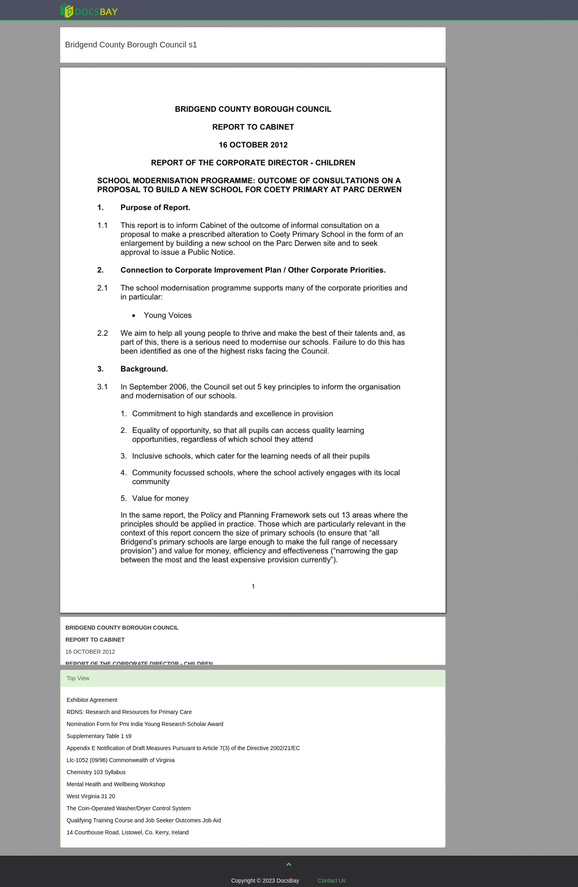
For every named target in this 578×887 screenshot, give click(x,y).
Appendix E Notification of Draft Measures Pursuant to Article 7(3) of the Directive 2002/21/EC (183, 748)
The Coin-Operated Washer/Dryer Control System (129, 808)
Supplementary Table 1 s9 (99, 736)
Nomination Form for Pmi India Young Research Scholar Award (145, 724)
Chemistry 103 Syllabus (96, 772)
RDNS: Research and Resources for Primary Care (129, 712)
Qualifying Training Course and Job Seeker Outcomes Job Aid (144, 820)
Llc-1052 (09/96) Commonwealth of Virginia (121, 760)
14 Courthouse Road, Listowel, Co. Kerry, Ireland (128, 832)
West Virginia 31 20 (91, 796)
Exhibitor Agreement (92, 700)
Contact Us (332, 880)
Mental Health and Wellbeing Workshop (116, 784)
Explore (149, 9)
